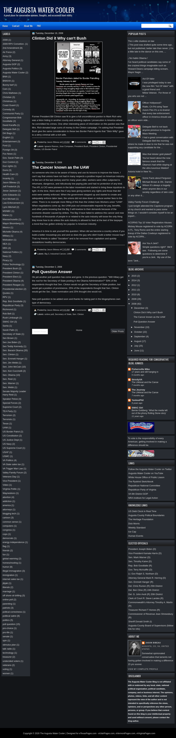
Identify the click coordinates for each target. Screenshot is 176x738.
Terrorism (7, 415)
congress (7, 530)
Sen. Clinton (78, 314)
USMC (6, 456)
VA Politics (8, 460)
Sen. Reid (7, 379)
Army (5, 56)
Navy (5, 256)
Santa (6, 325)
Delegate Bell (9, 129)
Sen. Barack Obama (13, 350)
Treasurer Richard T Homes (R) (144, 610)
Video (5, 485)
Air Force (7, 52)
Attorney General (11, 60)
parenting (7, 603)
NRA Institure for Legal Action (143, 498)
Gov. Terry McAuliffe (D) (140, 569)
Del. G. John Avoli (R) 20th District (145, 594)
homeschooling (10, 562)
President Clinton (97, 146)
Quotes (6, 293)
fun (4, 554)
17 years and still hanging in (145, 372)
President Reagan (12, 284)
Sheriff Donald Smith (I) (140, 621)
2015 (134, 275)
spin (5, 640)
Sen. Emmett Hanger (13, 358)
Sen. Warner (9, 383)
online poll (49, 314)
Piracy (6, 260)
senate (6, 636)
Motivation (8, 239)
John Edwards (10, 194)
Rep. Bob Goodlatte (13, 301)
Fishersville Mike (141, 369)
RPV (5, 297)
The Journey (138, 389)
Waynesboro (9, 493)
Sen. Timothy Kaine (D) (140, 561)
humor (6, 567)
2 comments (80, 249)
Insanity (6, 178)
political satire (9, 616)
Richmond (8, 309)
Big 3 (47, 254)
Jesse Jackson (10, 190)
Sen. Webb (8, 387)
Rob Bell (7, 313)
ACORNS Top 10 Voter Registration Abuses (150, 222)
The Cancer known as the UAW (149, 317)
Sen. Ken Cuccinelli (12, 371)
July (136, 345)
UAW (69, 254)
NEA (5, 243)
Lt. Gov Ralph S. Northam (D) (143, 573)
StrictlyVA (137, 379)
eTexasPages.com (87, 733)
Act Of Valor (148, 78)
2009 (134, 299)
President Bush (81, 146)
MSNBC (7, 211)
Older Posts (118, 331)
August (138, 341)
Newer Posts (39, 331)
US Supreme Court (12, 448)
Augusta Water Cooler (14, 72)
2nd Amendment (11, 48)
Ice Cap (132, 531)
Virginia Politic (10, 489)
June (137, 350)
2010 (134, 294)
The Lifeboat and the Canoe (145, 382)
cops (5, 534)
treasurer (7, 657)
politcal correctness (12, 612)
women (6, 673)
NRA (5, 248)
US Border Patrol (49, 149)
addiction (7, 501)
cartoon (6, 517)
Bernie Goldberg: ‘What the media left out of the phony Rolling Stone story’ (150, 411)
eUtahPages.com (106, 733)
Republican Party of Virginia (142, 489)
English (6, 137)
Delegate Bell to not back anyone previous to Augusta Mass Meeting (156, 130)
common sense (10, 521)
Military (6, 235)
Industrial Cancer (58, 254)
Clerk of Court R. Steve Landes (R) (145, 598)
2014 (134, 280)
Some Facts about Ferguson (156, 178)
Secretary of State (63, 314)
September (140, 336)
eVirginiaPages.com (145, 733)
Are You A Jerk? (150, 243)
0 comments (80, 142)
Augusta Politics (11, 68)
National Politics (11, 252)
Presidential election (13, 289)
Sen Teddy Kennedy (13, 346)
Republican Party (11, 305)
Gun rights (8, 166)
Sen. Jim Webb (10, 362)
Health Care (9, 174)
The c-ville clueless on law (141, 41)
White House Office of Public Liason (146, 477)
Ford (5, 145)
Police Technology (12, 264)
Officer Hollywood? (151, 102)
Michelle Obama (11, 231)
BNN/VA (7, 80)
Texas (6, 423)
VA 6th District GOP (138, 494)
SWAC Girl (137, 407)
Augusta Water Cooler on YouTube (145, 473)
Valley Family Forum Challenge (143, 202)
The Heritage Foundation (140, 519)
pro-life (6, 632)
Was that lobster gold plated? (157, 154)
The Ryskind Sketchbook (140, 481)
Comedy (7, 109)
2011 (134, 289)
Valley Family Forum (13, 472)
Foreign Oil (8, 149)
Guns (5, 170)
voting (6, 669)
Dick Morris (134, 523)
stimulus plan (9, 644)
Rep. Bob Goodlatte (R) (140, 565)
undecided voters (11, 661)
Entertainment (10, 141)
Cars (5, 89)
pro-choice (8, 628)
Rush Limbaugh (10, 317)
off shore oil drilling (12, 595)
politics (6, 620)
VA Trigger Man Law (13, 468)
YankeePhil (138, 400)
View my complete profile (143, 669)
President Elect (10, 276)
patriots (6, 607)
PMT (39, 26)
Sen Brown (8, 338)
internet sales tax (11, 579)
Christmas (8, 101)
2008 (134, 303)
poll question (9, 624)
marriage (7, 591)
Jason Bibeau (153, 643)
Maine (6, 215)
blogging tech (9, 513)
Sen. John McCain (12, 366)
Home (5, 26)
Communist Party (11, 113)
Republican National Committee (144, 485)
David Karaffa (9, 125)
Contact (16, 26)
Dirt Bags (7, 133)
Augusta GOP (10, 64)
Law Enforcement (11, 203)
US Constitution (10, 435)
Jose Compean (66, 146)
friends (6, 550)
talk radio (7, 648)
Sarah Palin (8, 330)
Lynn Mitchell (9, 207)
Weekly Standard (137, 527)
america (7, 505)
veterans (7, 665)
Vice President (10, 481)
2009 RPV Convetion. (13, 44)
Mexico (6, 227)
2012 (134, 285)
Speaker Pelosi (10, 399)
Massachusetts (10, 219)
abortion (7, 497)
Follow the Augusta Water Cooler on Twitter (150, 469)
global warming (10, 558)
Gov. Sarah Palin (11, 157)
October (138, 332)
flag (4, 546)
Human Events (135, 536)
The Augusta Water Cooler (38, 10)
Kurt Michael (9, 198)
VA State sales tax (12, 464)
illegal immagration (12, 571)
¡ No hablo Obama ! (138, 58)
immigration (8, 575)
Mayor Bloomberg (12, 223)
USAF (6, 452)
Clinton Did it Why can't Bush (148, 312)
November (139, 327)
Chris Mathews (10, 93)
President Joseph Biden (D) (142, 549)
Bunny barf (8, 85)
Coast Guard (9, 105)
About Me (28, 26)
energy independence (13, 542)
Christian (7, 97)
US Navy (7, 444)
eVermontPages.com (125, 733)
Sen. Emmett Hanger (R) (140, 582)
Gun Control (9, 162)
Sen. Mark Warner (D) (139, 557)
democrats (8, 538)
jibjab (5, 583)
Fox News (8, 153)
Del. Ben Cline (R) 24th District (143, 590)
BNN (5, 76)
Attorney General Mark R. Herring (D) (147, 578)
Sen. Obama (9, 375)
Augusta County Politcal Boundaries (146, 515)
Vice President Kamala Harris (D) (145, 553)
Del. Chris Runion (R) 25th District (145, 586)
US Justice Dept (11, 440)
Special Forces (10, 403)
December (139, 308)
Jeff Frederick (9, 186)
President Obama (11, 280)
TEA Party (8, 411)
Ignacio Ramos (51, 146)
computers (8, 526)
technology (8, 652)
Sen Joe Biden (10, 342)
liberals (6, 587)
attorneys (7, 509)
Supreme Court (10, 407)
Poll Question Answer (144, 321)
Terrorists (7, 419)
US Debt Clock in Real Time (142, 511)
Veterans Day (9, 476)
